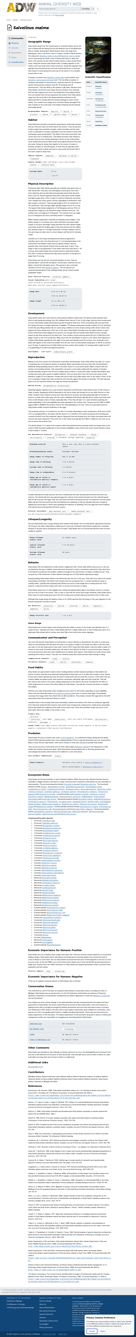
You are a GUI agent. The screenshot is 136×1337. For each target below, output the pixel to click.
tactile (66, 659)
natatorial (48, 606)
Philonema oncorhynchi (88, 804)
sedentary (34, 609)
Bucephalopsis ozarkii (94, 787)
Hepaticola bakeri (34, 804)
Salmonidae (99, 115)
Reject (103, 1331)
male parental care (57, 511)
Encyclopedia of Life (35, 1067)
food (48, 971)
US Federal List (37, 1029)
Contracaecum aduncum (37, 802)
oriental (33, 114)
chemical (89, 662)
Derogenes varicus (73, 789)
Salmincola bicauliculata (63, 811)
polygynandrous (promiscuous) (56, 386)
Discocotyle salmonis (89, 789)
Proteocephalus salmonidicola (52, 873)
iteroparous (60, 435)
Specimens (14, 52)
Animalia (15, 20)
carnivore (34, 717)
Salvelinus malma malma (56, 77)
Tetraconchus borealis (47, 794)
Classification (16, 62)
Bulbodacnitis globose (102, 799)
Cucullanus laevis (65, 802)
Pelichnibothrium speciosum (70, 797)
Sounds (13, 47)
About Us (42, 1304)
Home (8, 20)
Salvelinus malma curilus (49, 56)
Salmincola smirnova (68, 814)
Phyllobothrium (87, 797)
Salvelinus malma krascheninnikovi (41, 80)
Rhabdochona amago (50, 903)
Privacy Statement (46, 1327)
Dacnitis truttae (93, 802)
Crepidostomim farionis (56, 789)
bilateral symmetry (61, 277)
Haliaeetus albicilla (82, 747)
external (51, 438)
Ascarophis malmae (85, 799)
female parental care (80, 511)
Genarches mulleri (104, 789)
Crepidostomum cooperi (37, 789)
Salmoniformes (100, 111)
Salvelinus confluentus (101, 996)
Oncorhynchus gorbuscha (63, 693)
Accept (92, 1331)
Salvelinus (99, 121)
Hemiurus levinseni (36, 792)
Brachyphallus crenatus (56, 787)
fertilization (36, 438)
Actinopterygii (100, 105)
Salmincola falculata (96, 811)
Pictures (13, 43)
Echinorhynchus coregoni (89, 806)
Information (15, 38)
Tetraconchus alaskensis (52, 855)
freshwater (34, 159)
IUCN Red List (36, 1024)
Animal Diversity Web (59, 4)
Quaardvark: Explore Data (48, 1321)
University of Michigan (14, 1301)
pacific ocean (60, 114)
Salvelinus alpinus (52, 268)
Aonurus (44, 787)
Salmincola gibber (35, 814)
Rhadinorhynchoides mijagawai (81, 809)
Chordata (98, 92)
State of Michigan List (40, 1040)
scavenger (44, 722)
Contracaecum (52, 802)
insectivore (60, 719)
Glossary (42, 1317)
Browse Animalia (45, 1301)
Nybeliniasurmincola (51, 797)
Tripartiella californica (88, 784)
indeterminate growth (63, 352)
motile (85, 606)
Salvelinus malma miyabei (70, 56)
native (66, 111)
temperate (49, 156)
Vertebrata (99, 99)
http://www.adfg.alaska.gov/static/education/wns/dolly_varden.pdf (60, 1246)
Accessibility (43, 1324)
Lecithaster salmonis (69, 792)
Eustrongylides (105, 802)
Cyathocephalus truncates (79, 794)
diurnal (61, 606)
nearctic (54, 111)
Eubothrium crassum (98, 794)
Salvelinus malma (26, 20)
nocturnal (73, 606)
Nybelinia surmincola (49, 868)
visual (54, 659)
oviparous (90, 438)
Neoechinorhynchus (60, 809)
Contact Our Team (49, 1334)
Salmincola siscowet (50, 814)
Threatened (69, 1029)
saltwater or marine (68, 156)
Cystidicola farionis (80, 802)
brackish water (48, 165)
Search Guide (59, 15)
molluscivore (101, 719)
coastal (33, 165)
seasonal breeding (78, 435)
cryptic (58, 756)
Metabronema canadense (51, 804)
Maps (12, 57)
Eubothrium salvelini (36, 797)
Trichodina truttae (70, 784)
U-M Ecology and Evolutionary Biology (20, 1307)
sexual (93, 435)
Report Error (62, 1334)
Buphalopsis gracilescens (75, 787)
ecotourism (59, 971)
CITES (32, 1034)
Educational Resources (47, 1311)
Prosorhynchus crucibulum (87, 792)
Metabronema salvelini (70, 804)
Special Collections (46, 1314)
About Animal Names (46, 1307)
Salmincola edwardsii (80, 811)
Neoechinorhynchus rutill (42, 809)
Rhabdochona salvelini (45, 806)
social (46, 609)
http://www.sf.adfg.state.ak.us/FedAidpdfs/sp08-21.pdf (55, 1270)
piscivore (35, 719)
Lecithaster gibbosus (52, 792)
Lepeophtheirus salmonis (43, 811)
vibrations (76, 662)
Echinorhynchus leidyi (55, 910)
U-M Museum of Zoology (16, 1304)
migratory (97, 606)
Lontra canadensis (67, 738)
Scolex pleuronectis (49, 799)
